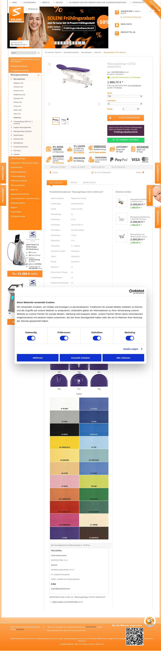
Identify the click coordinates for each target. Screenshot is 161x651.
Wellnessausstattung (19, 181)
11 (83, 43)
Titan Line (17, 114)
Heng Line (17, 106)
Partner (85, 644)
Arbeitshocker (18, 139)
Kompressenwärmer (21, 147)
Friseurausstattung (18, 176)
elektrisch (17, 117)
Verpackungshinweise (72, 638)
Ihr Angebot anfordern (126, 139)
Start (14, 2)
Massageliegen (19, 79)
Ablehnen (38, 358)
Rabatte (45, 2)
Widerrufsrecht (102, 638)
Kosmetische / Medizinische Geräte (24, 163)
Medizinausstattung (18, 172)
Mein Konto (126, 24)
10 (79, 43)
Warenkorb (126, 11)
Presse (91, 644)
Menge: (110, 109)
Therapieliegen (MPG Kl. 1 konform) (23, 122)
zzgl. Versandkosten (134, 85)
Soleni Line (18, 110)
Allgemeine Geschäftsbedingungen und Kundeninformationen (97, 2)
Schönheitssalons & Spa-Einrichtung (25, 198)
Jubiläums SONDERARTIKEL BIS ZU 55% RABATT (25, 60)
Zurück (55, 173)
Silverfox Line (18, 98)
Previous (49, 104)
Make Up (14, 190)
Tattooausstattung (18, 185)
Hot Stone (17, 150)
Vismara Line (18, 87)
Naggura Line (18, 83)
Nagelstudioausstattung (20, 194)
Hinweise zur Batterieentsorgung (39, 638)
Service (59, 2)
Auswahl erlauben (80, 358)
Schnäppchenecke (18, 216)
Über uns (78, 644)
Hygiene (14, 207)
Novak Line (18, 102)
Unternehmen (29, 2)
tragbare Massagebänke (22, 127)
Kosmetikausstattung (19, 66)
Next (99, 104)
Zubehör (17, 154)
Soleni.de (16, 14)
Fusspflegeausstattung (19, 70)
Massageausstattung (19, 75)
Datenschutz (138, 2)
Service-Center (57, 638)
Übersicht (106, 173)
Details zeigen (130, 349)
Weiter (138, 173)
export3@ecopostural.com (60, 589)
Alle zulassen (123, 358)
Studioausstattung (18, 203)
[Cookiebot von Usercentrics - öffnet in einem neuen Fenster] (131, 291)
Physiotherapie (16, 167)
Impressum (33, 9)
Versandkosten (90, 627)
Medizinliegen (18, 135)
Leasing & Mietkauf (67, 644)
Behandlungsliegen (18, 159)
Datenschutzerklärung (18, 638)
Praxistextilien (16, 212)
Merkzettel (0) (128, 32)
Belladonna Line (19, 94)
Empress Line (18, 90)
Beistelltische (18, 143)
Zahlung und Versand (88, 638)
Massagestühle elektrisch (23, 131)
